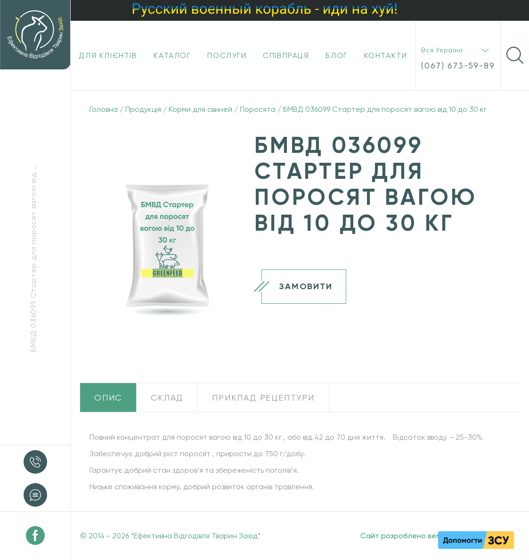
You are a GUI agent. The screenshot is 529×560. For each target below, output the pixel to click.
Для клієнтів (108, 55)
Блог (336, 55)
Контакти (385, 55)
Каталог (172, 55)
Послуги (226, 55)
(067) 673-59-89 (458, 65)
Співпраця (286, 55)
